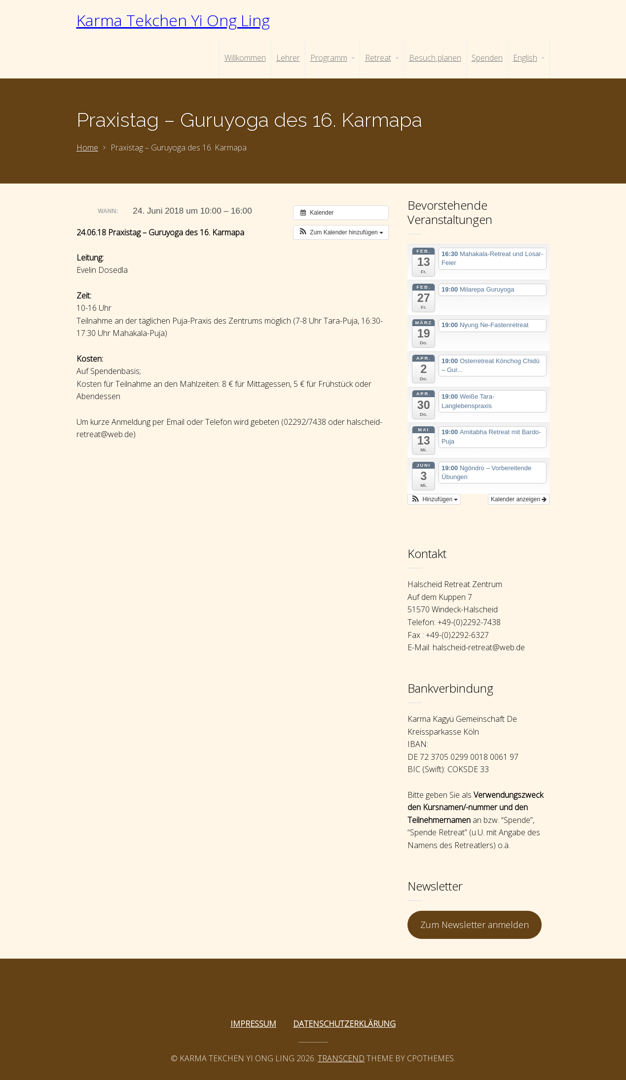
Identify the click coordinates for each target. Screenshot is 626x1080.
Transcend (341, 1058)
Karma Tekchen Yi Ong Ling (173, 20)
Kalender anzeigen (519, 499)
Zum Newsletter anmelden (474, 925)
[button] (341, 232)
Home (87, 147)
